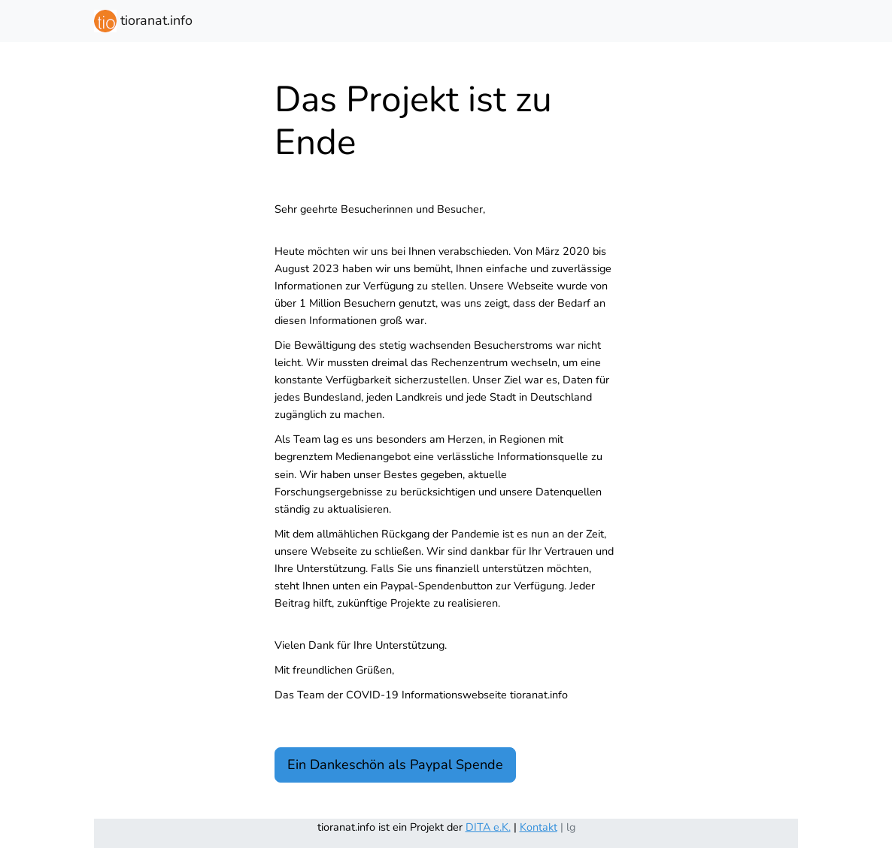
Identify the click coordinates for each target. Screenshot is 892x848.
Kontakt (538, 826)
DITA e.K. (488, 826)
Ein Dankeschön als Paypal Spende (395, 765)
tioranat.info (143, 21)
